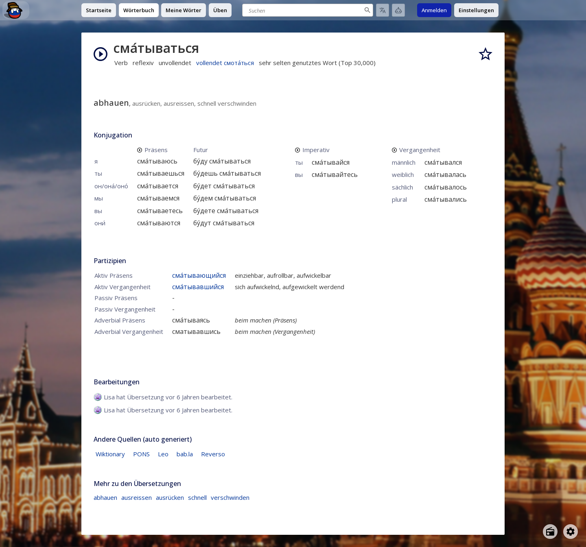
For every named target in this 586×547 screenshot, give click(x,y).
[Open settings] (570, 531)
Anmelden (434, 10)
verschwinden (230, 497)
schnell (197, 497)
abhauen (105, 497)
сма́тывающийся (199, 275)
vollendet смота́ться (225, 63)
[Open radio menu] (550, 531)
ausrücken (170, 497)
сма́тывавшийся (198, 286)
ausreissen (136, 497)
